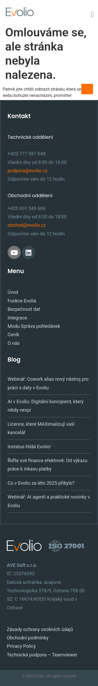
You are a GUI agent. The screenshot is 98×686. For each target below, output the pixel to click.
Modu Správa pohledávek (34, 326)
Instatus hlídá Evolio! (29, 446)
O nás (14, 343)
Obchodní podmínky (27, 637)
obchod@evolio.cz (27, 225)
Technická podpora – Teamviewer (42, 654)
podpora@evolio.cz (28, 170)
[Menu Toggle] (92, 14)
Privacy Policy (21, 646)
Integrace (17, 317)
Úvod (13, 292)
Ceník (13, 334)
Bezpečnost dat (24, 309)
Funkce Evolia (22, 300)
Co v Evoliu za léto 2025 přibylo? (41, 483)
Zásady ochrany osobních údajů (40, 629)
